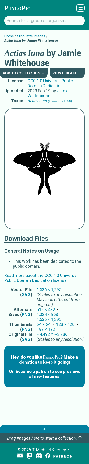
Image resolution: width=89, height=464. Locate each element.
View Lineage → (67, 73)
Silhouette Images (31, 36)
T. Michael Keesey (49, 449)
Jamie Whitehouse (48, 93)
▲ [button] (44, 428)
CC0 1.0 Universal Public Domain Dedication (50, 83)
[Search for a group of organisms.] (44, 20)
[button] (80, 438)
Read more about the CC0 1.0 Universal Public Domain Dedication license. (40, 278)
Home (9, 36)
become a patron (32, 371)
